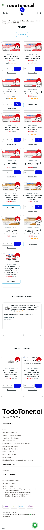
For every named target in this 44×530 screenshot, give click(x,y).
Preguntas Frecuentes (10, 434)
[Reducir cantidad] (3, 57)
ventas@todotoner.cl (9, 421)
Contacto (5, 458)
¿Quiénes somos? (8, 429)
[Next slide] (40, 323)
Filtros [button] (22, 23)
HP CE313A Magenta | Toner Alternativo (33, 81)
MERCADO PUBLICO (9, 443)
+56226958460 (9, 471)
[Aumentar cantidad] (11, 57)
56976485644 (8, 474)
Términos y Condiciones (10, 426)
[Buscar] (7, 12)
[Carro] (22, 12)
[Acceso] (37, 12)
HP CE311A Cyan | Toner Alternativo (32, 45)
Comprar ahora (11, 61)
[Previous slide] (4, 323)
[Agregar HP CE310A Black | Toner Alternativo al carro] (17, 57)
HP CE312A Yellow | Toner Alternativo (11, 81)
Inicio (4, 418)
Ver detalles (33, 93)
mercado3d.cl (7, 445)
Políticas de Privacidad (10, 437)
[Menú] (2, 5)
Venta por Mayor (8, 440)
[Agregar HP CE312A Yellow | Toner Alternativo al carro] (17, 92)
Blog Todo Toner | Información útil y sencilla (17, 448)
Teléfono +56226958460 (11, 423)
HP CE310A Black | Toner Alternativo (11, 45)
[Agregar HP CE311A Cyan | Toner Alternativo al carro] (38, 57)
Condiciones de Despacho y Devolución (16, 432)
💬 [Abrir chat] (34, 525)
